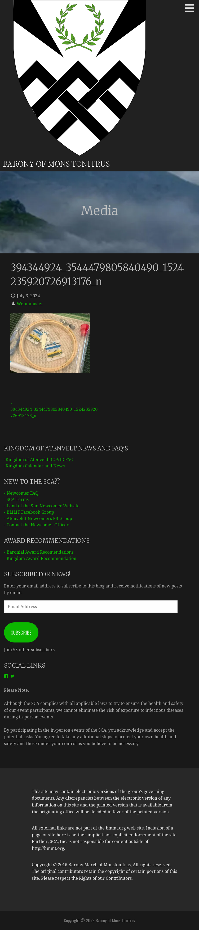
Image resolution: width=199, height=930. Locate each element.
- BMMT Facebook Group (29, 512)
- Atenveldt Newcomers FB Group (38, 518)
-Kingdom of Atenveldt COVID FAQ (38, 459)
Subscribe (21, 632)
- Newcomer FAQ (21, 493)
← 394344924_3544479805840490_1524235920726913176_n (54, 409)
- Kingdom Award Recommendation (40, 558)
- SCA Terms (16, 499)
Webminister (30, 303)
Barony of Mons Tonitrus (56, 164)
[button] (191, 8)
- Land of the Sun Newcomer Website (41, 505)
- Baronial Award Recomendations (38, 552)
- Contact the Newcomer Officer (36, 524)
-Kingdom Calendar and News (34, 465)
